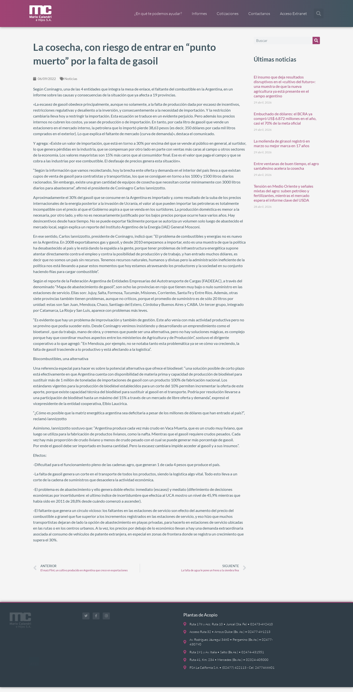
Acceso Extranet (293, 13)
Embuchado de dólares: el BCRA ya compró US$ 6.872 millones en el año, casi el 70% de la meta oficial (285, 123)
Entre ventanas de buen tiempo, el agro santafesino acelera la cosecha (286, 170)
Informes (199, 13)
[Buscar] (316, 45)
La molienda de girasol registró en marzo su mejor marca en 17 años (282, 148)
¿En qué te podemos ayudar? (158, 13)
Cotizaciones (228, 13)
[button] (319, 13)
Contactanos (259, 13)
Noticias (70, 83)
